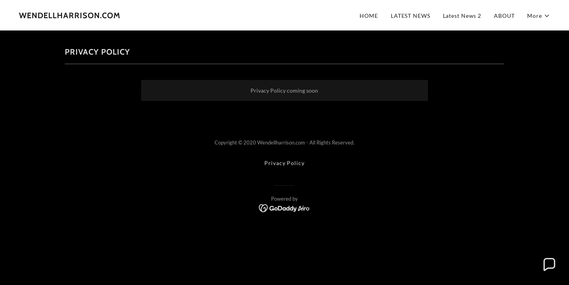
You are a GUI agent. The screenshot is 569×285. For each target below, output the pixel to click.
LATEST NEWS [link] (410, 15)
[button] (538, 15)
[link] (70, 16)
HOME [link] (369, 15)
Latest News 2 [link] (462, 15)
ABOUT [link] (504, 15)
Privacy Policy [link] (284, 163)
